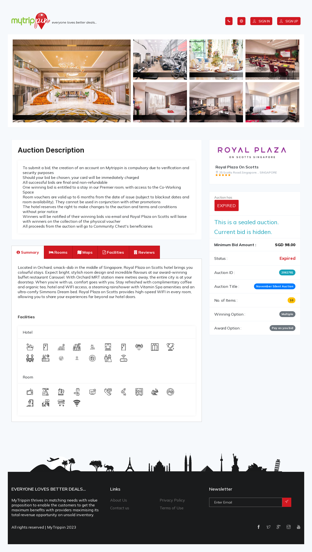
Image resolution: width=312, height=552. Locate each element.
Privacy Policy (172, 500)
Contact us (119, 507)
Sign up (289, 21)
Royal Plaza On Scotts (237, 167)
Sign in (261, 21)
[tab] (27, 252)
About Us (118, 500)
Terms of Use (172, 507)
